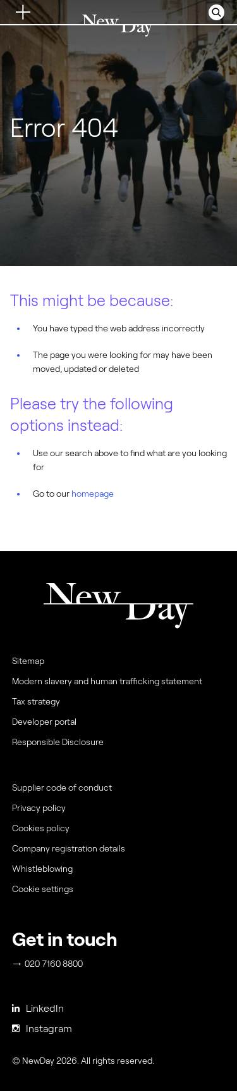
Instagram (42, 1028)
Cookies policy (41, 828)
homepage (92, 493)
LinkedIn (38, 1008)
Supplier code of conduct (62, 787)
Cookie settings (42, 889)
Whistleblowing (42, 869)
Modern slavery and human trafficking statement (107, 681)
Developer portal (44, 722)
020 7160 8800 (48, 964)
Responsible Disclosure (58, 742)
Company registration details (68, 848)
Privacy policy (39, 808)
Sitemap (28, 661)
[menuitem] (117, 892)
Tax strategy (36, 701)
